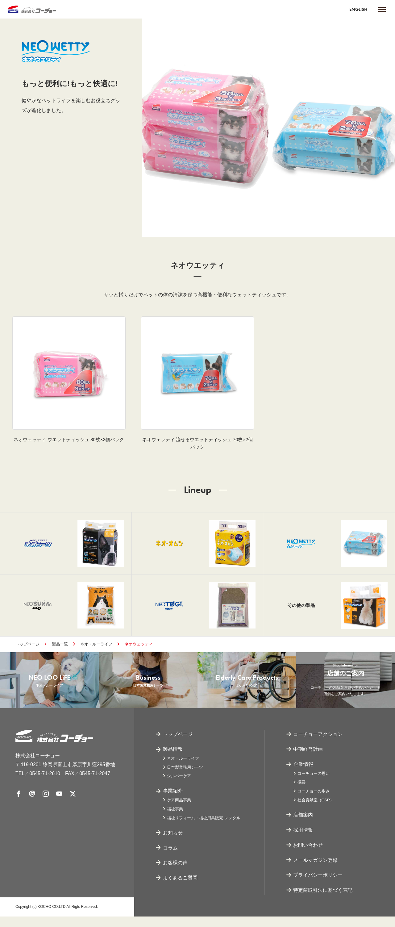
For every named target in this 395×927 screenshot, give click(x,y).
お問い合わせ (308, 855)
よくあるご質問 (180, 888)
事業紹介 (173, 801)
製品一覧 (60, 649)
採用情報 (303, 840)
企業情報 (303, 774)
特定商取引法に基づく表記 (323, 900)
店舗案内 (303, 825)
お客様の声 (175, 873)
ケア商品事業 (179, 810)
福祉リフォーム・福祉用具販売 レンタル (203, 828)
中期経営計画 (308, 759)
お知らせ (173, 843)
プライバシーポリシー (318, 885)
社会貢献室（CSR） (315, 810)
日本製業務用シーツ (185, 777)
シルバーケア (179, 786)
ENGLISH (357, 9)
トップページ (27, 649)
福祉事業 (175, 819)
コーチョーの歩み (313, 802)
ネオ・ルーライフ (96, 649)
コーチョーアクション (318, 744)
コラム (170, 858)
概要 (301, 793)
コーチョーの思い (313, 784)
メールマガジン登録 (315, 870)
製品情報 (173, 759)
